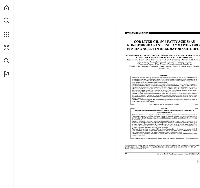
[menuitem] (6, 27)
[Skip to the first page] (198, 161)
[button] (6, 20)
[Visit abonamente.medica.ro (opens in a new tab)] (6, 7)
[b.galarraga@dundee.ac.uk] (138, 148)
